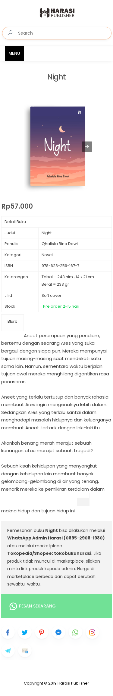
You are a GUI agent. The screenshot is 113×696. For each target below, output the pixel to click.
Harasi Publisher (73, 683)
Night (56, 77)
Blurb (12, 321)
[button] (87, 146)
